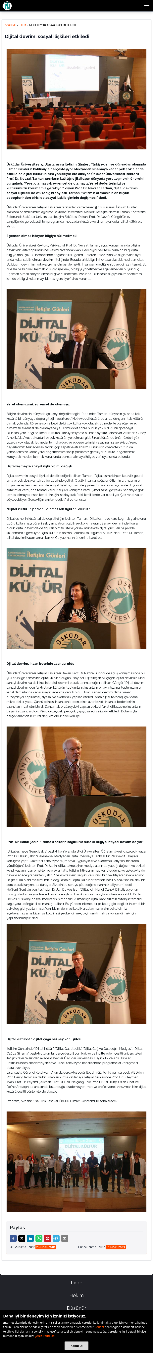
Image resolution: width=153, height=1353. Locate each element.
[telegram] (56, 1238)
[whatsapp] (38, 1238)
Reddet (99, 1327)
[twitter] (21, 1238)
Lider (23, 24)
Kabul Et (76, 1346)
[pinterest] (47, 1238)
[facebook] (13, 1238)
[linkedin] (30, 1238)
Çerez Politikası (44, 1336)
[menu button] (146, 5)
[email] (64, 1238)
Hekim (76, 1295)
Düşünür (76, 1308)
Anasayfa (10, 24)
